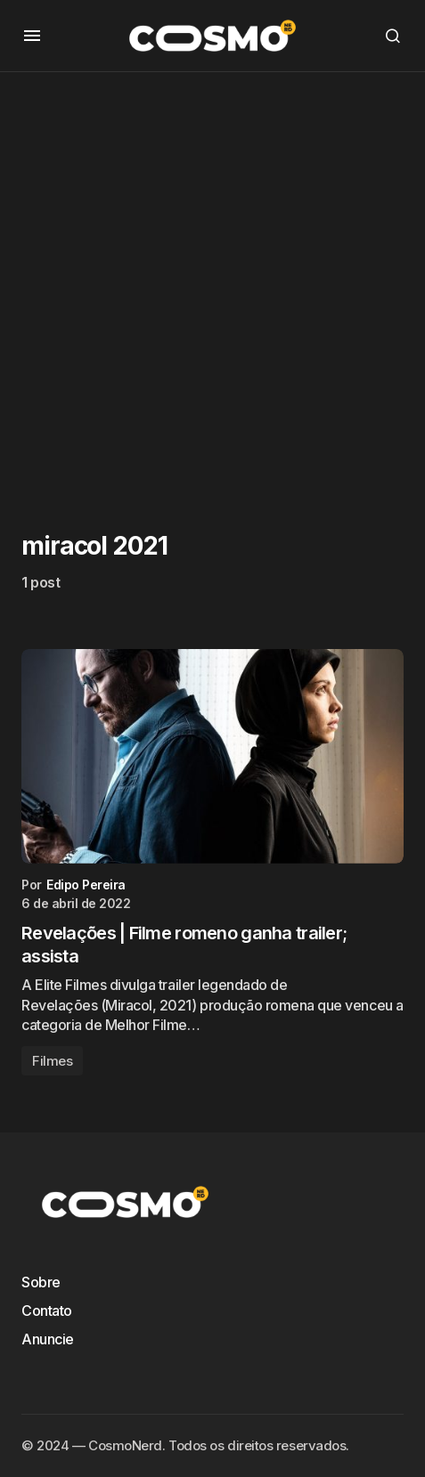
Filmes (52, 1060)
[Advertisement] (212, 284)
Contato (46, 1310)
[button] (32, 35)
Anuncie (47, 1339)
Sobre (41, 1282)
